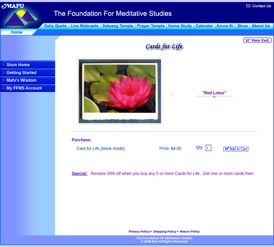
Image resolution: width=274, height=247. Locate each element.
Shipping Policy (165, 231)
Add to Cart (236, 149)
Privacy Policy (140, 231)
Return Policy (190, 231)
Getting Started (20, 72)
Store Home (17, 64)
